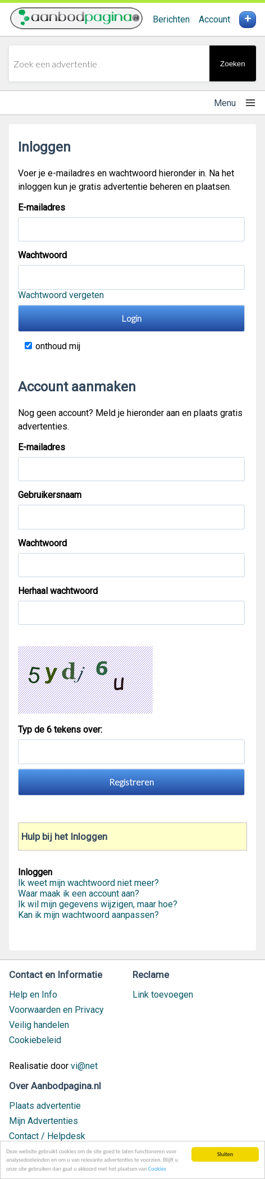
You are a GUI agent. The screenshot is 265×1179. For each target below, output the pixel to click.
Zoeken (232, 64)
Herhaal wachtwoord (58, 591)
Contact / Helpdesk (47, 1136)
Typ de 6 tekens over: (61, 729)
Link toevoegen (162, 994)
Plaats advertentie (45, 1105)
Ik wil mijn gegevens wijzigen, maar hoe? (97, 904)
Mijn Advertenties (43, 1121)
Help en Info (33, 994)
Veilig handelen (39, 1025)
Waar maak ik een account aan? (78, 893)
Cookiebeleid (35, 1040)
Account (214, 19)
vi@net (84, 1066)
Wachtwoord (42, 255)
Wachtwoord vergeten (61, 295)
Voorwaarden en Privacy (56, 1009)
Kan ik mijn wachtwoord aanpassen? (88, 915)
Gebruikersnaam (49, 495)
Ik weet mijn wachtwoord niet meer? (88, 883)
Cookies (157, 1169)
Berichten (171, 19)
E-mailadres (41, 207)
